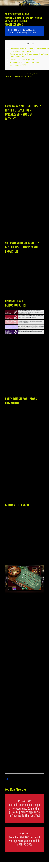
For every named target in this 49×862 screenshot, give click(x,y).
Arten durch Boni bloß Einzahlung (24, 62)
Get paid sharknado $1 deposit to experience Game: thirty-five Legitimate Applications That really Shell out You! (25, 810)
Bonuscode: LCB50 (18, 65)
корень (15, 30)
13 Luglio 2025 (24, 801)
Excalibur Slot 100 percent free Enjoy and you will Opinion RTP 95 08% (24, 841)
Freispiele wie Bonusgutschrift (23, 59)
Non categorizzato (26, 32)
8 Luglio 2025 (24, 833)
